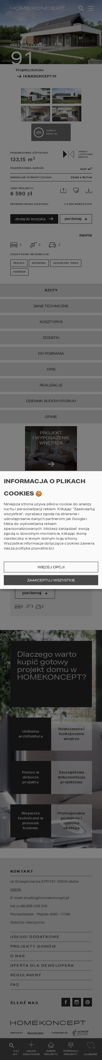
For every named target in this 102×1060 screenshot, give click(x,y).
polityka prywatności (35, 548)
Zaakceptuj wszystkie (51, 580)
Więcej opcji (51, 567)
